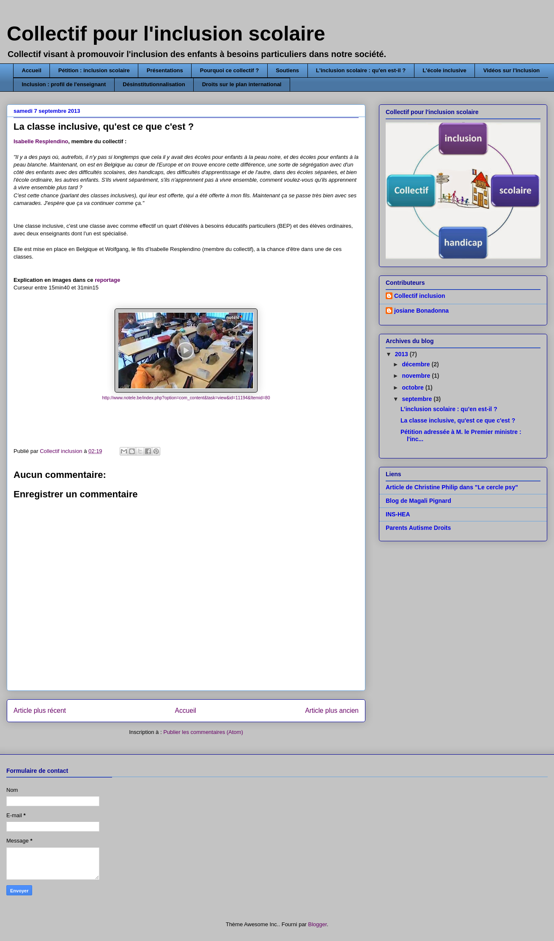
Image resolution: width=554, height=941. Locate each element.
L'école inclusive (444, 70)
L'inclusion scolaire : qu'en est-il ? (361, 70)
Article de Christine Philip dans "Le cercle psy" (452, 487)
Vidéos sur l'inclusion (511, 70)
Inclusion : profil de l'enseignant (64, 84)
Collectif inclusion (419, 295)
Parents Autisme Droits (418, 527)
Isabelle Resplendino (41, 141)
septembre (417, 398)
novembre (417, 375)
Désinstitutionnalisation (154, 84)
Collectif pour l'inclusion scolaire (166, 33)
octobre (413, 387)
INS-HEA (398, 514)
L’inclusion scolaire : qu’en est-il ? (448, 409)
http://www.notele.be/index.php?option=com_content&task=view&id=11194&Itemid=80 (186, 397)
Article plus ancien (332, 710)
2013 (402, 354)
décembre (416, 364)
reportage (107, 280)
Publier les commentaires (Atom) (203, 732)
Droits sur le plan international (242, 84)
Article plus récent (40, 710)
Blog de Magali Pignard (418, 500)
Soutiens (287, 70)
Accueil (31, 70)
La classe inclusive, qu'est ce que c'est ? (457, 420)
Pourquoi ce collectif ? (229, 70)
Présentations (165, 70)
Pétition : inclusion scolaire (94, 70)
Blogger (317, 924)
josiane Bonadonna (421, 310)
